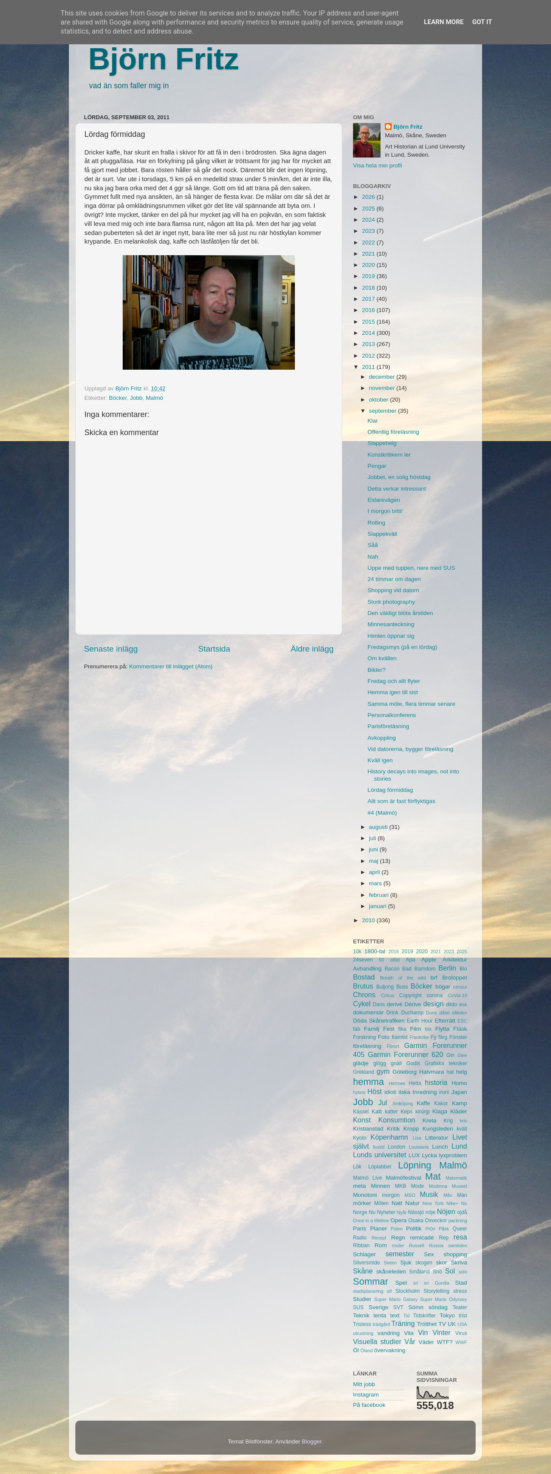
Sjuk (406, 1262)
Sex (429, 1254)
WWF (461, 1342)
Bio (463, 969)
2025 (369, 208)
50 (381, 959)
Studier (362, 1299)
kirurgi (422, 1112)
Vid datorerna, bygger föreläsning (410, 749)
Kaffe (423, 1103)
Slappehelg (382, 443)
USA (462, 1324)
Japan (459, 1092)
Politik (413, 1228)
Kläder (458, 1111)
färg (442, 1037)
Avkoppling (382, 738)
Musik (429, 1194)
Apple (428, 959)
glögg (379, 1063)
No (464, 1203)
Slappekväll (382, 534)
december (382, 377)
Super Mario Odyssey (443, 1299)
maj (374, 861)
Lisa (417, 1137)
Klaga (440, 1111)
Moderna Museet (448, 1186)
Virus (461, 1333)
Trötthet (426, 1324)
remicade (422, 1237)
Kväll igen (380, 760)
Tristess (362, 1324)
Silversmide (366, 1263)
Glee (462, 1055)
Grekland (363, 1072)
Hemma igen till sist (393, 692)
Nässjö (416, 1212)
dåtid (444, 1012)
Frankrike (419, 1037)
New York (433, 1203)
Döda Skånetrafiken (379, 1020)
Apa (410, 960)
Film (415, 1029)
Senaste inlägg (111, 648)
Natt (397, 1203)
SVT (398, 1307)
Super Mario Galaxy (396, 1299)
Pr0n (430, 1228)
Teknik (361, 1315)
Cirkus (387, 995)
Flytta (442, 1029)
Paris (359, 1228)
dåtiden (459, 1012)
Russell (416, 1245)
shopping (455, 1254)
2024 (369, 219)
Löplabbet (379, 1167)
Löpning (414, 1165)
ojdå (462, 1212)
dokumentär (368, 1012)
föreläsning (367, 1046)
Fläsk (460, 1029)
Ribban (361, 1245)
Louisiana (419, 1147)
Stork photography (391, 602)
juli (373, 838)
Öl (356, 1350)
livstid (378, 1147)
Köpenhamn (389, 1137)
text (394, 1315)
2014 (369, 333)
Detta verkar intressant (397, 488)
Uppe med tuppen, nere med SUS (411, 568)
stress (460, 1291)
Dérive (413, 1004)
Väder (426, 1342)
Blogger (312, 1441)
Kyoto (359, 1138)
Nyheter (386, 1212)
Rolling (376, 522)
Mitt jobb (364, 1384)
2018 (369, 287)
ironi (444, 1092)
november (382, 388)
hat (450, 1072)
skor (441, 1262)
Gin (450, 1055)
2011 (369, 367)
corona (435, 995)
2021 (369, 253)
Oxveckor (436, 1221)
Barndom (425, 969)
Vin (423, 1332)
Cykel (361, 1003)
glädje (360, 1063)
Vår (410, 1341)
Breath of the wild (403, 977)
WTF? (445, 1342)
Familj (371, 1029)
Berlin (447, 968)
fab (356, 1029)
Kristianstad (368, 1128)
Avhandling (367, 968)
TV (442, 1324)
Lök (357, 1167)
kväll (462, 1129)
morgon (390, 1195)
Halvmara (431, 1072)
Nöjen (446, 1211)
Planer (378, 1228)
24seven (363, 960)
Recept (378, 1237)
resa (460, 1237)
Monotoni (365, 1195)
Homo (459, 1083)
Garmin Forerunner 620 (405, 1054)
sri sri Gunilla (431, 1283)
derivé (394, 1004)
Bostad (364, 977)
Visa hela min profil (377, 165)
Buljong (385, 987)
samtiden (457, 1245)
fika (402, 1029)
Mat (433, 1176)
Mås (447, 1195)
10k (357, 952)
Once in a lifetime (371, 1220)
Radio (360, 1238)
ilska (404, 1092)
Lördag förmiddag (390, 790)
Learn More (444, 22)
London (397, 1147)
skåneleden (391, 1271)
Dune (431, 1012)
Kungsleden (437, 1128)
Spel (401, 1282)
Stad (461, 1282)
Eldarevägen (384, 500)
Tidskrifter (424, 1316)
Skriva (459, 1262)
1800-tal (374, 951)
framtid (400, 1037)
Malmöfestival (403, 1177)
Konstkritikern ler (389, 454)
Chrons (364, 994)
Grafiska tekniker (446, 1063)
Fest (388, 1029)
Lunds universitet (379, 1155)
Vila (409, 1333)
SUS (358, 1307)
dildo (451, 1004)
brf (433, 977)
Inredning (425, 1092)
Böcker (118, 398)
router (398, 1245)
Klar (373, 420)
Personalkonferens (392, 715)
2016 (369, 310)
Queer (459, 1229)
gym (383, 1071)
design (433, 1003)
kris (463, 1120)
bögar (443, 986)
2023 (369, 231)
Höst (374, 1091)
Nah (373, 556)
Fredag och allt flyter (394, 681)
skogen (423, 1263)
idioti (390, 1092)
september (383, 411)
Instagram (366, 1394)
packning (458, 1220)
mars (376, 883)
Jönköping (402, 1103)
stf (389, 1291)
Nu (372, 1212)
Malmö (155, 398)
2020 (369, 265)
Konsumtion (396, 1120)
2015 (369, 321)
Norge (360, 1212)
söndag (437, 1307)
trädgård (381, 1324)
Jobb (136, 398)
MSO (410, 1195)
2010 (369, 920)
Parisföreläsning (388, 726)
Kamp (459, 1103)
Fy (433, 1037)
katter (391, 1112)
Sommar (370, 1281)
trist (462, 1316)
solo (462, 1271)
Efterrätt (445, 1020)
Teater (459, 1307)
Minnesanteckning (391, 624)
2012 (369, 355)
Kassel (360, 1112)
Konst (362, 1120)
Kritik (393, 1128)
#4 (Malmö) (382, 813)
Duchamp (412, 1013)
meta (359, 1186)
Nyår (402, 1212)
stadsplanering (368, 1291)
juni (374, 849)
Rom (381, 1245)
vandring (389, 1333)
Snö (437, 1272)
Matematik (456, 1177)
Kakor (441, 1103)
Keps (407, 1112)
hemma (368, 1081)
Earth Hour (420, 1021)
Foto (384, 1037)
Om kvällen (382, 658)
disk (463, 1004)
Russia (436, 1245)
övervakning (390, 1350)
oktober (379, 399)
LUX (414, 1155)
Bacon (391, 969)
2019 (369, 276)
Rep (444, 1238)
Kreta (429, 1120)
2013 (369, 344)
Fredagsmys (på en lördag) (402, 647)
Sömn (415, 1307)
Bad (407, 969)
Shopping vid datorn (393, 590)
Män (462, 1195)
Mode (417, 1186)
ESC (462, 1020)
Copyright (410, 995)
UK (452, 1324)
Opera (398, 1220)
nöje (431, 1212)
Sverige (378, 1307)
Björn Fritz (163, 59)
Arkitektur (455, 959)
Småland (419, 1272)
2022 (369, 242)
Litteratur (436, 1137)
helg (461, 1072)
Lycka (429, 1155)
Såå (373, 545)
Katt (376, 1111)
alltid (394, 959)
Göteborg (405, 1072)
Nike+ (452, 1203)
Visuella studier (377, 1341)
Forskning (364, 1037)
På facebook (369, 1405)
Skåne (363, 1271)
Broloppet (454, 977)
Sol (450, 1271)
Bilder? (377, 670)
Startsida (214, 648)
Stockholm (407, 1291)
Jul (382, 1102)
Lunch (440, 1146)
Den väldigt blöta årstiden (400, 613)
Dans (379, 1004)
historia (436, 1082)
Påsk (444, 1228)
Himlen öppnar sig (391, 636)
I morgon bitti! (385, 511)
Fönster (458, 1037)
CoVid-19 (457, 995)
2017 (369, 299)
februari (379, 895)
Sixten (390, 1262)
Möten (381, 1203)
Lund (459, 1146)
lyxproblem (453, 1155)
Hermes (397, 1083)
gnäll (396, 1063)
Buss (402, 987)
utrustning (363, 1333)
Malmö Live (367, 1178)
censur (460, 986)
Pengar (377, 466)
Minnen (380, 1186)
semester (399, 1254)
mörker (362, 1203)
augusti (379, 827)
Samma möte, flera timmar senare (411, 704)
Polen (397, 1228)
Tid (406, 1315)
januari (378, 906)
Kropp (411, 1128)
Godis (413, 1063)
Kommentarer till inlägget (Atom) (171, 666)
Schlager (364, 1254)
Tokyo (447, 1315)
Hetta (415, 1083)
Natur (412, 1203)
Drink (393, 1013)
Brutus (363, 986)
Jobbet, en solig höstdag (399, 477)
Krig (448, 1121)
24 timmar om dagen (394, 579)
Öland (366, 1350)
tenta (379, 1315)
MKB (400, 1186)
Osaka (415, 1221)
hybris (359, 1092)
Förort (393, 1046)
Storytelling (436, 1291)
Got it (482, 22)
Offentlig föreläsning (393, 432)
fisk (428, 1029)
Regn (398, 1237)
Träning (403, 1323)
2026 (369, 197)
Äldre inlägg (312, 648)
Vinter (442, 1332)
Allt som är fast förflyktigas (402, 801)
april (375, 872)
